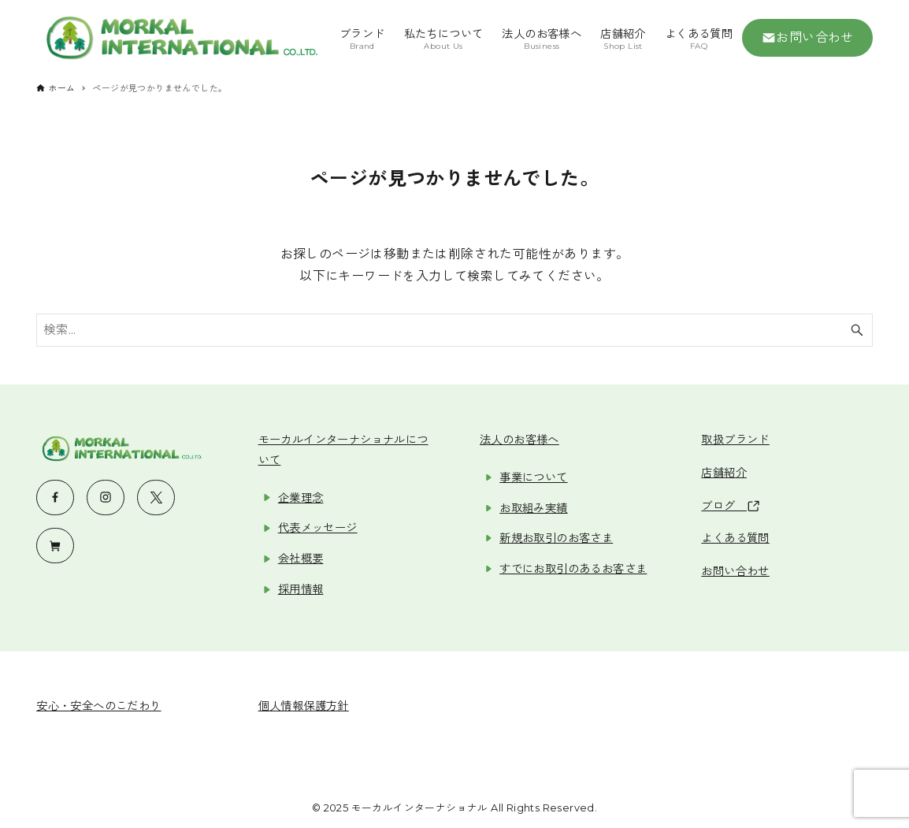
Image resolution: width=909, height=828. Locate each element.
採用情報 (301, 589)
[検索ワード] (454, 330)
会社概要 (301, 558)
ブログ (730, 506)
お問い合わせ (808, 37)
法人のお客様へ (519, 440)
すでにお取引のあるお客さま (573, 569)
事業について (533, 477)
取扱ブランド (735, 440)
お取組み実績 (533, 508)
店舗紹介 (724, 473)
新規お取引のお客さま (556, 538)
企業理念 (301, 498)
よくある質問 (735, 538)
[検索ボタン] (857, 330)
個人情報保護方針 (303, 706)
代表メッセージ (318, 528)
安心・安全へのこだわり (98, 706)
